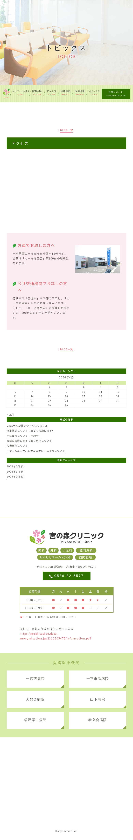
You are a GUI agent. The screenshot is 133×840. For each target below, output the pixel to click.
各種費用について (17, 445)
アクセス (20, 143)
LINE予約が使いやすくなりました (27, 425)
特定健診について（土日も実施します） (31, 430)
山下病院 (97, 699)
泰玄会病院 (97, 720)
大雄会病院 (35, 699)
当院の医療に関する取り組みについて (29, 440)
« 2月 (10, 414)
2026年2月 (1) (16, 466)
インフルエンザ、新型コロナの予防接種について (36, 450)
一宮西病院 (35, 679)
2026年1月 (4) (16, 471)
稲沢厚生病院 (35, 720)
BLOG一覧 (66, 130)
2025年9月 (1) (16, 476)
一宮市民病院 (97, 679)
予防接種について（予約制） (24, 435)
